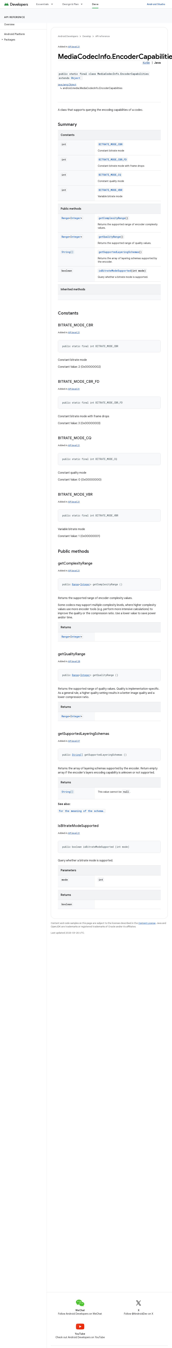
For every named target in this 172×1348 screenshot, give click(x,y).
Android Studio (156, 4)
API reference (14, 17)
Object (75, 78)
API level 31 (74, 388)
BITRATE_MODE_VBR (110, 190)
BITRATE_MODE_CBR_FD (113, 159)
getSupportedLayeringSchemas (119, 252)
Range (65, 218)
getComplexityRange (112, 218)
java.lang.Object (67, 84)
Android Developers (68, 36)
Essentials (42, 4)
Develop (87, 36)
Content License (147, 923)
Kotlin (146, 63)
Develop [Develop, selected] (97, 4)
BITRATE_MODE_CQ (110, 174)
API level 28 (74, 661)
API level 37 (74, 741)
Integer (75, 218)
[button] (22, 39)
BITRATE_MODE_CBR (110, 144)
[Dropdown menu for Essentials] (53, 4)
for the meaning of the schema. (82, 811)
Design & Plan (70, 4)
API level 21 (74, 46)
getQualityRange (110, 236)
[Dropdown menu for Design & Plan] (83, 4)
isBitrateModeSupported (115, 270)
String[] (67, 252)
